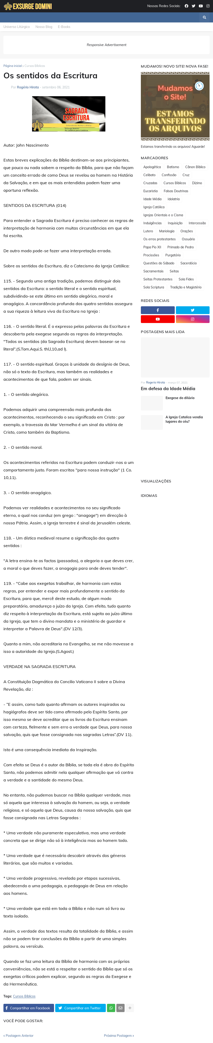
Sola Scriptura (153, 287)
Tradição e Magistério (186, 287)
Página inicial (12, 66)
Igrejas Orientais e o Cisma (163, 215)
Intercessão (197, 223)
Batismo (173, 167)
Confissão (169, 175)
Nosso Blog (44, 27)
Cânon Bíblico (195, 167)
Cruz (186, 175)
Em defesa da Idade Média (167, 388)
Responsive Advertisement (106, 45)
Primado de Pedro (180, 247)
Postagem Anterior (19, 1035)
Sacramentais (153, 271)
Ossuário (188, 239)
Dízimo (197, 183)
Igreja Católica (153, 207)
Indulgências (152, 223)
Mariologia (166, 231)
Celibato (149, 175)
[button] (204, 17)
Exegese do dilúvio (180, 398)
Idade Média (152, 199)
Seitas (174, 271)
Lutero (148, 231)
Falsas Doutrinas (176, 191)
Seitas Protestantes (157, 279)
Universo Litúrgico (16, 27)
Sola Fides (186, 279)
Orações (186, 231)
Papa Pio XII (152, 247)
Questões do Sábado (158, 263)
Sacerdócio (188, 263)
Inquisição (175, 223)
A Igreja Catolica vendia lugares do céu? (184, 419)
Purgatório (173, 255)
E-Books (64, 27)
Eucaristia (150, 191)
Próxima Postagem (118, 1035)
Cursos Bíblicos (35, 66)
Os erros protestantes (159, 239)
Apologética (152, 167)
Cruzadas (150, 183)
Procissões (151, 255)
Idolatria (174, 199)
